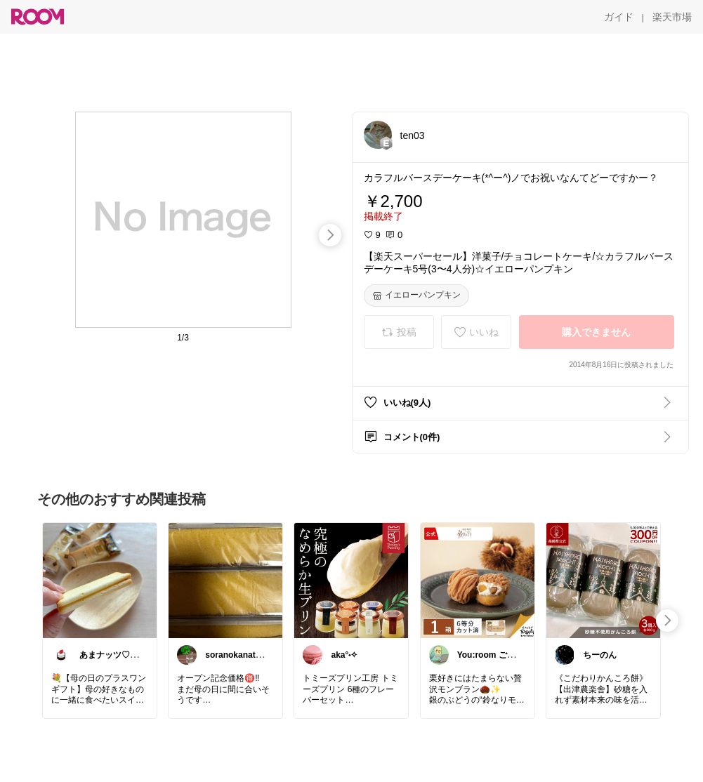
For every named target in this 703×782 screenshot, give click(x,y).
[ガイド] (618, 17)
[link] (100, 580)
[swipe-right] (330, 235)
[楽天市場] (672, 17)
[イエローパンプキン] (416, 295)
